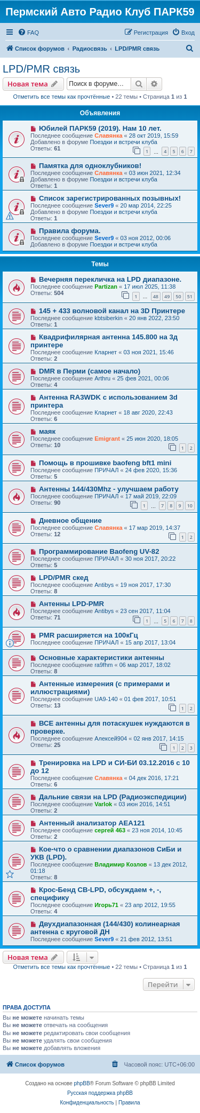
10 (190, 505)
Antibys (104, 585)
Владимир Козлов (120, 864)
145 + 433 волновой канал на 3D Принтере (112, 311)
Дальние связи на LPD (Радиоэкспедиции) (113, 797)
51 (190, 296)
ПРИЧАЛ (106, 470)
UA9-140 (105, 699)
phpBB (82, 1083)
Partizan (105, 286)
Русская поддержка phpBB (100, 1093)
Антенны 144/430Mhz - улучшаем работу (109, 489)
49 (167, 296)
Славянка (108, 135)
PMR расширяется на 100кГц (88, 635)
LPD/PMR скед (64, 578)
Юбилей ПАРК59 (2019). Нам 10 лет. (100, 128)
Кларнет (105, 352)
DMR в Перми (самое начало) (89, 371)
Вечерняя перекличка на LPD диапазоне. (110, 279)
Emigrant (107, 438)
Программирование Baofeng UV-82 (99, 551)
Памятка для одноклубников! (90, 166)
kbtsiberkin (108, 318)
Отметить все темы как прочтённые (61, 96)
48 (155, 296)
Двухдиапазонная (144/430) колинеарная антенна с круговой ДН (105, 928)
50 (178, 296)
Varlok (103, 804)
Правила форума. (70, 231)
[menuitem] (28, 32)
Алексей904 (110, 738)
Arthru (102, 378)
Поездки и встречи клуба (123, 142)
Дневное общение (70, 520)
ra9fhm (103, 665)
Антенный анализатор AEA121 (92, 823)
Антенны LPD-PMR (71, 604)
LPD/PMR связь (41, 69)
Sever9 (104, 205)
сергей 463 (109, 830)
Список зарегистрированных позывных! (110, 198)
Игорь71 (106, 905)
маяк (47, 431)
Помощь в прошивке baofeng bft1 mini (105, 463)
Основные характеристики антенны (101, 658)
